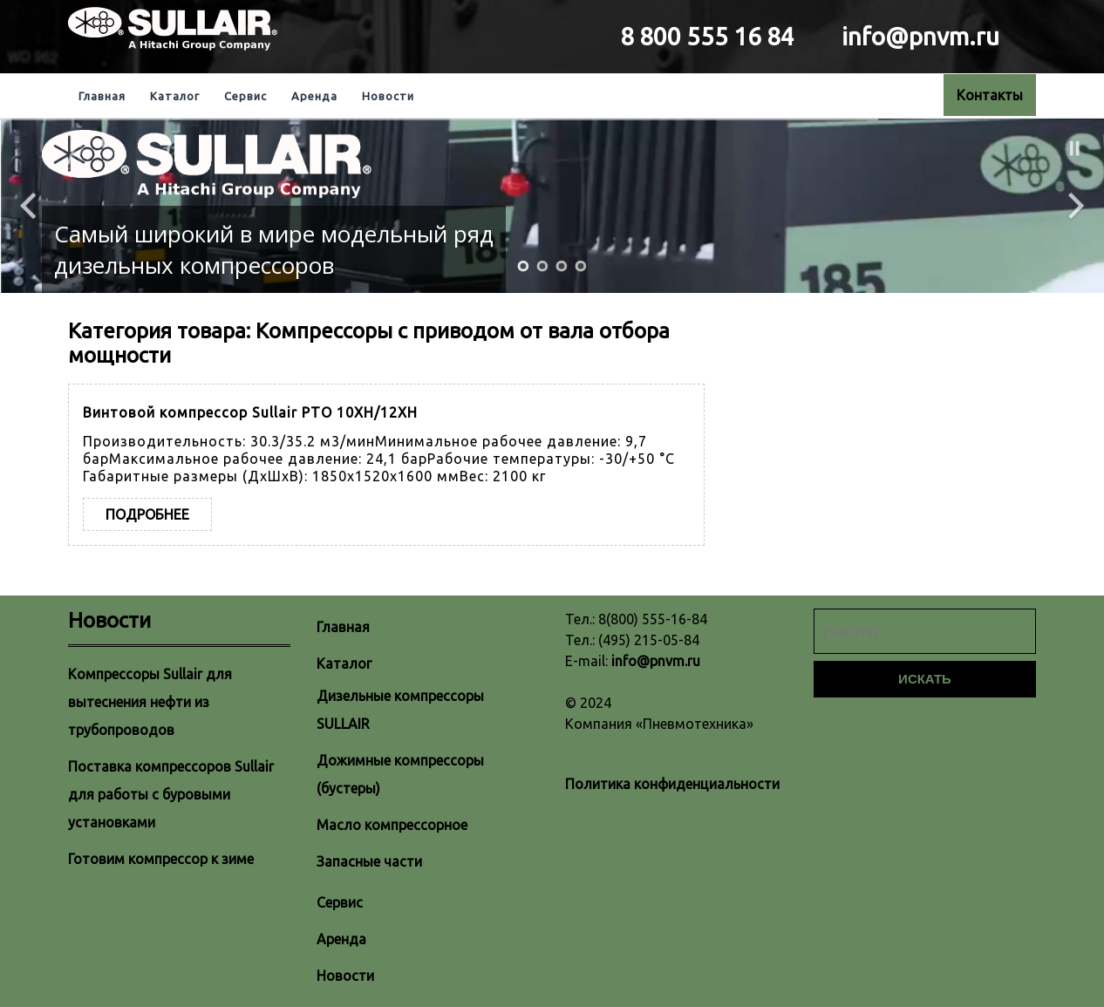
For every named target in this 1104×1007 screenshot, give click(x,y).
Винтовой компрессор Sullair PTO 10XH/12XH (250, 412)
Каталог (175, 96)
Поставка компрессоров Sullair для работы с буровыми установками (171, 794)
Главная (102, 96)
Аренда (314, 96)
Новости (388, 96)
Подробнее (147, 514)
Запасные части (369, 861)
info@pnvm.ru (655, 661)
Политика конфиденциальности (672, 784)
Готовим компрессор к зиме (161, 859)
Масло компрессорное (392, 825)
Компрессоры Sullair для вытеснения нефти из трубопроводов (150, 702)
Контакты (990, 95)
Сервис (245, 96)
